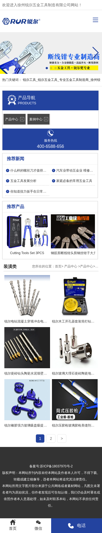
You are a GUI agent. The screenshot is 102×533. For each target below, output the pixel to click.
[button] (95, 53)
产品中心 (11, 119)
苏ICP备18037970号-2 (56, 466)
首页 (58, 266)
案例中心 (35, 119)
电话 (76, 525)
